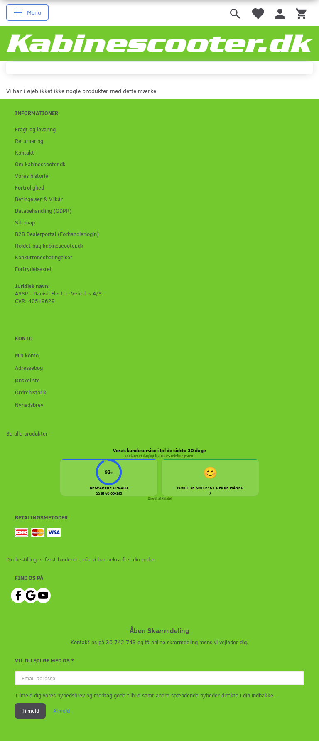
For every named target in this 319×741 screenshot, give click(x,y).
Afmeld (61, 710)
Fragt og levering (35, 129)
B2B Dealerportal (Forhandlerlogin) (57, 233)
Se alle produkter (27, 433)
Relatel (167, 498)
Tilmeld (30, 710)
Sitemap (25, 222)
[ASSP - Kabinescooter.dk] (159, 43)
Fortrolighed (29, 187)
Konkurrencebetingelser (43, 257)
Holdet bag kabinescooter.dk (49, 245)
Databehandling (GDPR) (43, 210)
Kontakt (24, 152)
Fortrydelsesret (33, 268)
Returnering (29, 140)
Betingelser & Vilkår (39, 198)
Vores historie (31, 175)
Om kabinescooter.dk (40, 163)
